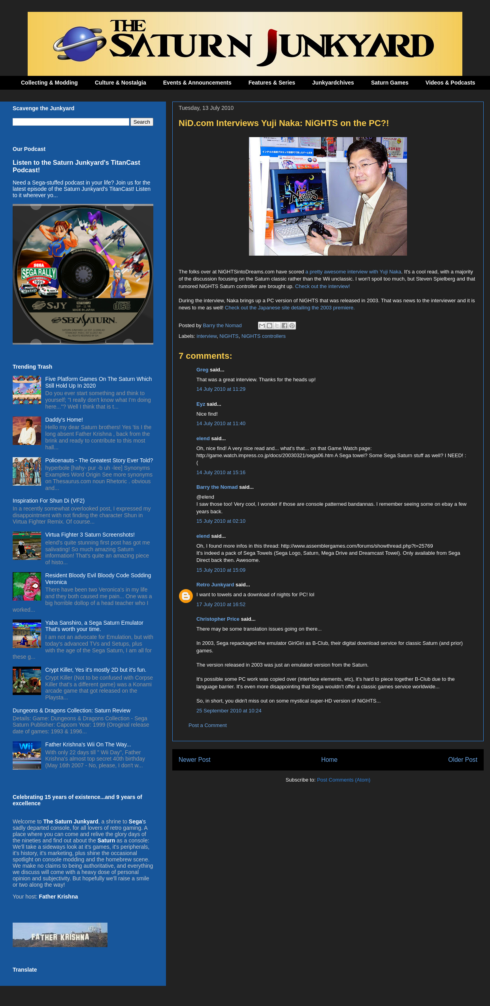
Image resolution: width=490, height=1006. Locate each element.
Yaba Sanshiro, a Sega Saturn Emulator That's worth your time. (94, 626)
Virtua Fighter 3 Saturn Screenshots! (90, 534)
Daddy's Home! (64, 419)
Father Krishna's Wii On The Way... (88, 744)
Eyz (200, 404)
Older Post (462, 759)
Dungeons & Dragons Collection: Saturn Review (71, 710)
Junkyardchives (333, 82)
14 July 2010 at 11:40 (220, 423)
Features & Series (272, 82)
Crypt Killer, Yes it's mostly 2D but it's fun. (96, 670)
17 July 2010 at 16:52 (220, 604)
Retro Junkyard (215, 585)
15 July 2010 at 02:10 (220, 521)
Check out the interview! (322, 286)
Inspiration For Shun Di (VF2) (49, 500)
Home (329, 759)
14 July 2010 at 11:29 (220, 389)
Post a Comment (207, 725)
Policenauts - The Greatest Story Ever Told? (99, 460)
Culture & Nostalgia (120, 82)
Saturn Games (390, 82)
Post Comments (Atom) (343, 780)
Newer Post (195, 759)
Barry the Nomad (217, 487)
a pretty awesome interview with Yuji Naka (353, 272)
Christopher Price (217, 619)
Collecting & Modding (49, 82)
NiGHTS (228, 336)
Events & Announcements (197, 82)
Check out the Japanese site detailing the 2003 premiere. (290, 308)
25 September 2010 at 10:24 (229, 711)
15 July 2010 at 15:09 (220, 570)
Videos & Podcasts (450, 82)
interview (207, 336)
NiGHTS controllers (263, 336)
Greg (202, 370)
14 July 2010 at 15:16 (220, 472)
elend (203, 438)
